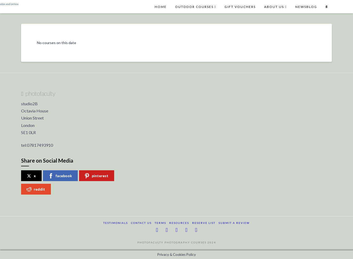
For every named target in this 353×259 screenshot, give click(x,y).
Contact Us (141, 222)
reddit (35, 189)
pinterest (96, 175)
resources (179, 222)
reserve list (203, 222)
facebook (60, 175)
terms (160, 222)
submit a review (234, 222)
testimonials (115, 222)
